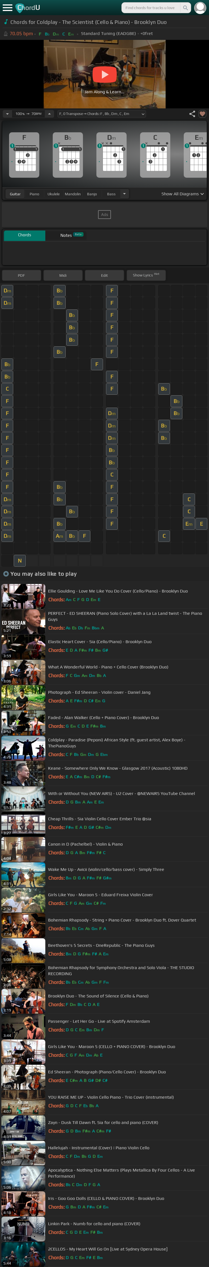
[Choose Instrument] (124, 194)
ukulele (54, 194)
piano (34, 194)
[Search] (185, 7)
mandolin (73, 194)
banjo (92, 194)
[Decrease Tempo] (7, 114)
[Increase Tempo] (49, 114)
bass (111, 194)
